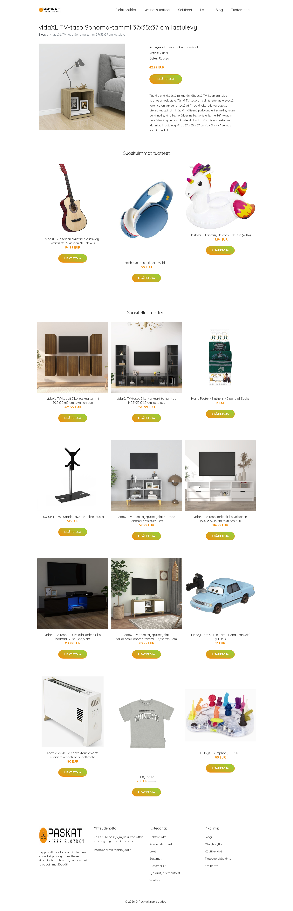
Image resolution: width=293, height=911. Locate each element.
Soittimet (185, 11)
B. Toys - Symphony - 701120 (220, 756)
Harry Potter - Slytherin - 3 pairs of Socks (220, 401)
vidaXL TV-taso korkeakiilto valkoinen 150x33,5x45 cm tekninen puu (220, 522)
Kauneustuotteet (157, 11)
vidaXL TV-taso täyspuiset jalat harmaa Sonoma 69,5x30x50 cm (146, 522)
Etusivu (43, 37)
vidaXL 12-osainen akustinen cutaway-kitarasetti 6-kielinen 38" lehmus (72, 244)
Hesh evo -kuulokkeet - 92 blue (146, 265)
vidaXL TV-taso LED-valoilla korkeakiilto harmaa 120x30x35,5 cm (73, 640)
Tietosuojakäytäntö (218, 861)
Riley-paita (146, 779)
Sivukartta (211, 868)
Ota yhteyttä (213, 847)
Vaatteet (155, 883)
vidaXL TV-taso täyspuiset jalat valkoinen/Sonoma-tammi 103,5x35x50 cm (146, 640)
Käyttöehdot (213, 854)
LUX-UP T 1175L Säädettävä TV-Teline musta (73, 519)
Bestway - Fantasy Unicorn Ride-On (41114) (220, 238)
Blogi (219, 11)
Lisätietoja (165, 81)
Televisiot (191, 50)
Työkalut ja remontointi (165, 876)
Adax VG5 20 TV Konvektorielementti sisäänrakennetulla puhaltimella (72, 758)
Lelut (204, 11)
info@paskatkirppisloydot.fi (112, 852)
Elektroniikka (125, 11)
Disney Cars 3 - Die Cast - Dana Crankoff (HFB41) (220, 640)
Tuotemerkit (240, 11)
